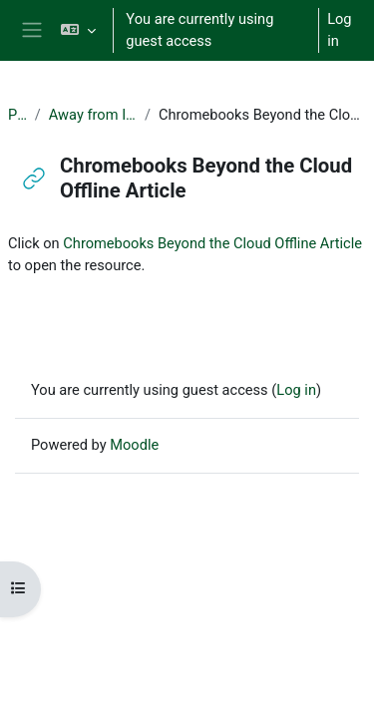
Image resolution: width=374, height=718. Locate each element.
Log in (339, 30)
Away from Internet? (93, 115)
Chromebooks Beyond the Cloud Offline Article (212, 243)
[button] (78, 30)
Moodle (134, 445)
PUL (17, 115)
